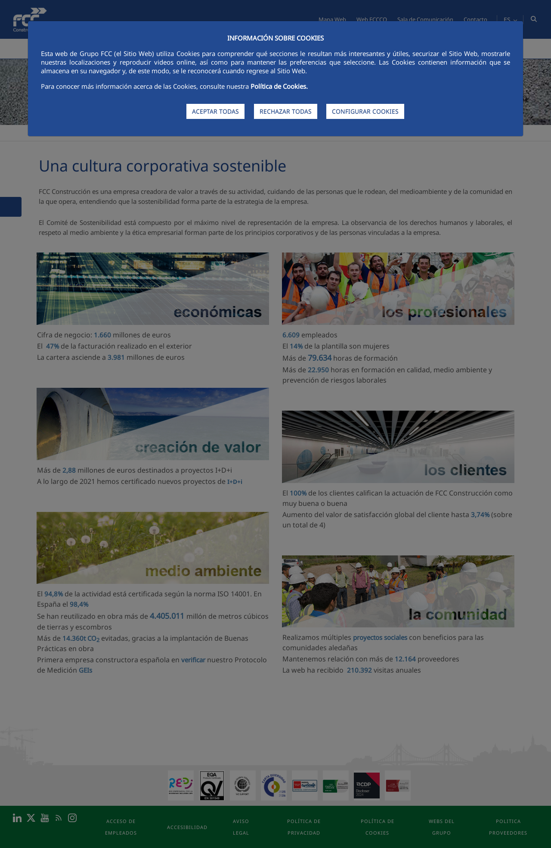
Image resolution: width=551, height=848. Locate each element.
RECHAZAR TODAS (286, 111)
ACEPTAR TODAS (215, 111)
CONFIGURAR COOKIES (365, 111)
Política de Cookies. (279, 86)
